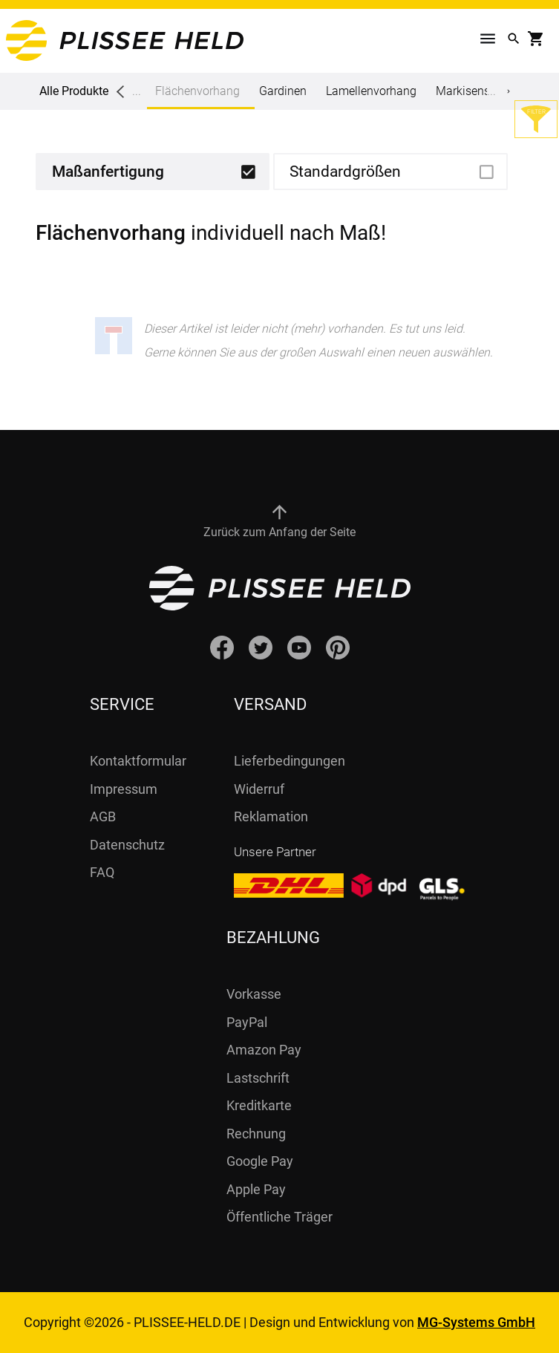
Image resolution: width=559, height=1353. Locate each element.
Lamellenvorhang (371, 91)
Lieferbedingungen (289, 761)
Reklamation (271, 816)
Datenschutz (127, 844)
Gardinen (283, 91)
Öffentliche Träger (279, 1217)
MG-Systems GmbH (476, 1322)
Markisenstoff (472, 91)
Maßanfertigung (108, 171)
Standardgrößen (345, 171)
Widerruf (259, 789)
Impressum (123, 789)
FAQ (102, 872)
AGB (103, 816)
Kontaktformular (138, 761)
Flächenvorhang (197, 96)
